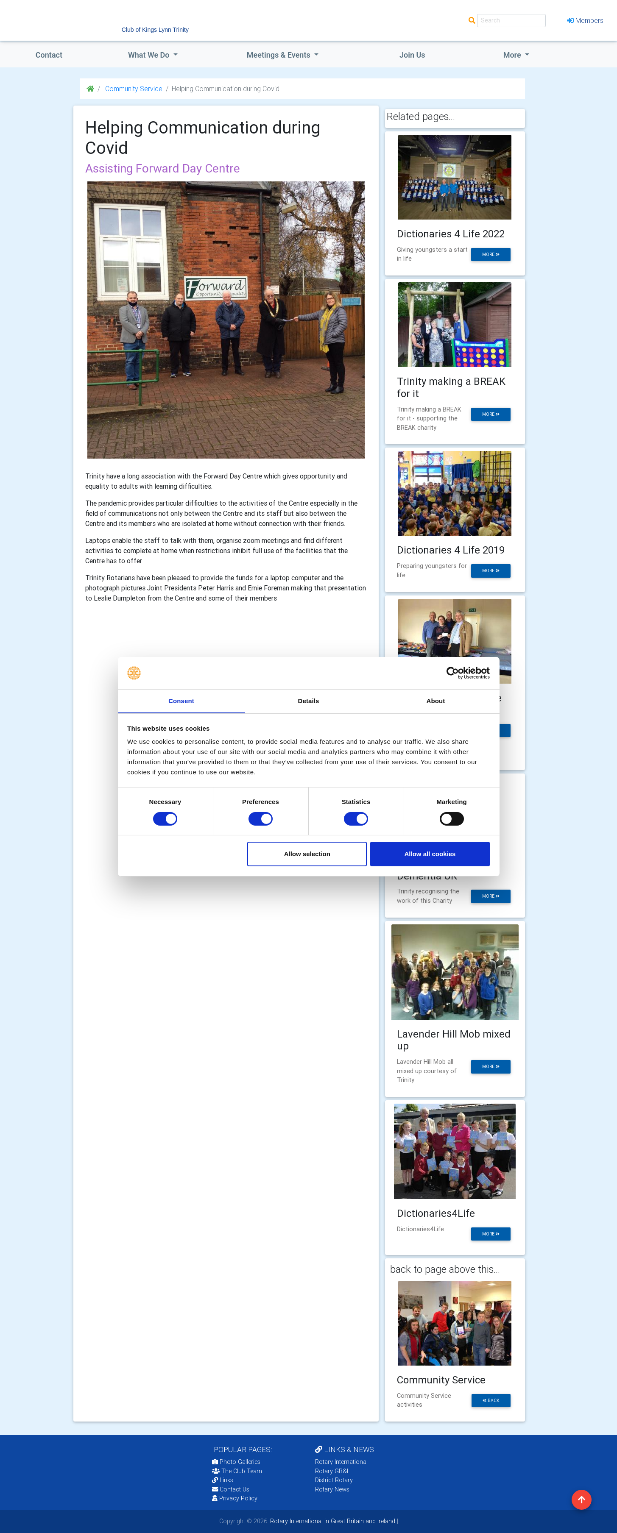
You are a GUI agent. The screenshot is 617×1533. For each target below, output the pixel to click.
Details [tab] (308, 700)
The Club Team (237, 1471)
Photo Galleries (236, 1462)
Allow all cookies (429, 854)
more (491, 254)
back (491, 1400)
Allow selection (307, 854)
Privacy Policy (234, 1498)
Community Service (132, 88)
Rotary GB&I (331, 1471)
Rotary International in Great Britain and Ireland (331, 1521)
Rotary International (341, 1462)
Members (585, 20)
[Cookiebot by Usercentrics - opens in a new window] (453, 672)
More (513, 54)
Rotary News (332, 1489)
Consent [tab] (181, 700)
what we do (149, 54)
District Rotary (334, 1480)
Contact (49, 54)
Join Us (412, 54)
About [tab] (436, 700)
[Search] (511, 20)
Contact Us (230, 1489)
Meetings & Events (279, 54)
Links (222, 1480)
